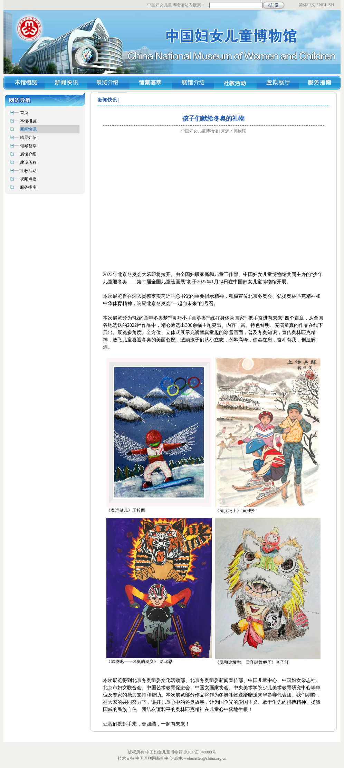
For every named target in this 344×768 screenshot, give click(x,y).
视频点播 (28, 179)
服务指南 (28, 187)
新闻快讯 (28, 129)
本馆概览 (28, 120)
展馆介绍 (28, 154)
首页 (24, 112)
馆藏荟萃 (28, 145)
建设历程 (28, 162)
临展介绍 (28, 137)
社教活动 (28, 170)
